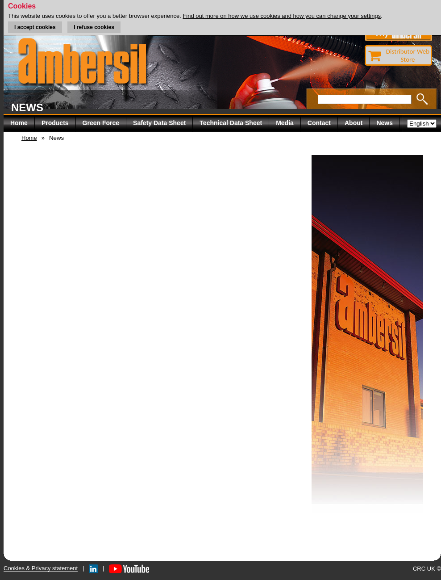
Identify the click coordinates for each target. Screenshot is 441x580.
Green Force (101, 122)
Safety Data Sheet (159, 122)
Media (285, 122)
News (384, 122)
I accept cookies (35, 27)
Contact (319, 122)
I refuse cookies (94, 27)
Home (19, 122)
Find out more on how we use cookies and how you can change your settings (282, 16)
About (353, 122)
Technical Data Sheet (231, 122)
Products (55, 122)
